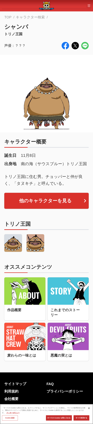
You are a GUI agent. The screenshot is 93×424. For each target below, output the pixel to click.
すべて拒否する (81, 419)
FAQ (50, 384)
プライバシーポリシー (65, 391)
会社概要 (11, 399)
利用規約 (11, 391)
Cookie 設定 (10, 419)
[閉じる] (89, 409)
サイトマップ (15, 384)
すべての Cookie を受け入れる (58, 419)
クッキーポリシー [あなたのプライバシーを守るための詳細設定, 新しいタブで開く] (13, 413)
